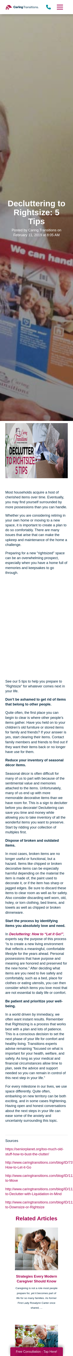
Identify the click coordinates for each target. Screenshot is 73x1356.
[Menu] (59, 7)
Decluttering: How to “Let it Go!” (36, 934)
